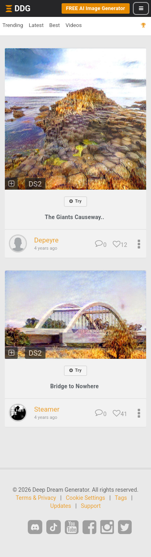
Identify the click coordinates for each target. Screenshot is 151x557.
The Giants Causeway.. (74, 217)
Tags (121, 498)
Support (91, 506)
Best (54, 25)
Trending (12, 25)
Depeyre (46, 240)
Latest (36, 25)
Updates (60, 506)
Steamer (47, 409)
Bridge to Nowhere (74, 386)
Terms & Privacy (36, 498)
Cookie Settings (85, 498)
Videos (74, 25)
